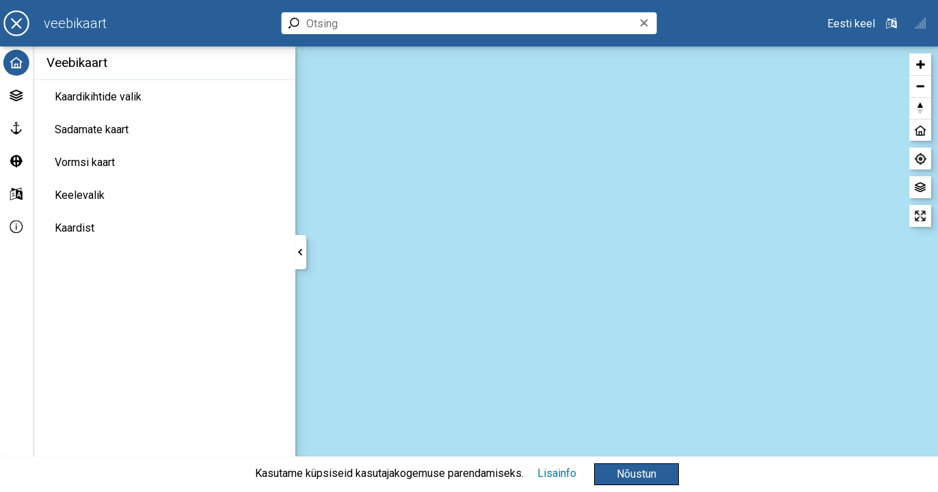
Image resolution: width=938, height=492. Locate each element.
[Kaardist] (164, 228)
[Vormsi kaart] (164, 162)
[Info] (16, 227)
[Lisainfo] (557, 473)
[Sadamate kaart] (164, 129)
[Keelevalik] (164, 195)
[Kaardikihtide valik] (164, 97)
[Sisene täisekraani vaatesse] (920, 216)
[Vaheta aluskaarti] (920, 187)
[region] (616, 269)
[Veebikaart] (75, 23)
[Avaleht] (16, 63)
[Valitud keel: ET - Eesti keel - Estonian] (863, 23)
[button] (636, 474)
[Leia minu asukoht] (920, 158)
